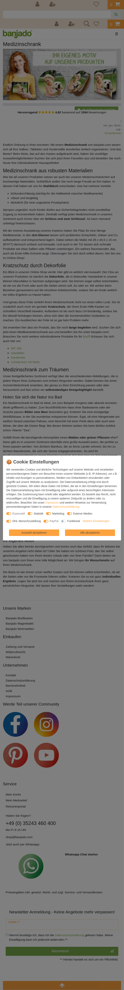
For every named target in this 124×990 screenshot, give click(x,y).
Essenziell (19, 513)
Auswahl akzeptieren (34, 532)
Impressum (52, 502)
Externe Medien (82, 513)
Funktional (73, 521)
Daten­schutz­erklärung (65, 506)
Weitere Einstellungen (96, 521)
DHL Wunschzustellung (27, 521)
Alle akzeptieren (90, 532)
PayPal (54, 521)
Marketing (58, 513)
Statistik (38, 513)
